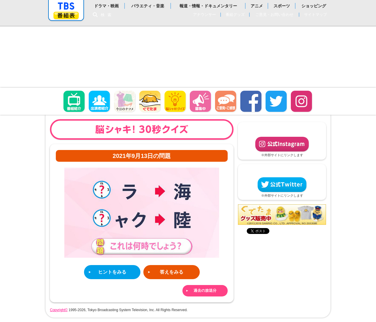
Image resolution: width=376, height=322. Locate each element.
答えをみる (171, 271)
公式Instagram (282, 144)
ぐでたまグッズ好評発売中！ (282, 214)
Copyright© (59, 310)
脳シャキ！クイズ (175, 101)
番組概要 (74, 101)
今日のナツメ (124, 101)
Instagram (301, 101)
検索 (107, 15)
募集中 (200, 101)
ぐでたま (149, 101)
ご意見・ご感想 (225, 101)
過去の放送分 (205, 290)
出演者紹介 (99, 101)
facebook (250, 101)
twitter (276, 101)
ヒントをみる (112, 271)
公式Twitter (282, 184)
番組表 (66, 15)
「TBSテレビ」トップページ (66, 6)
